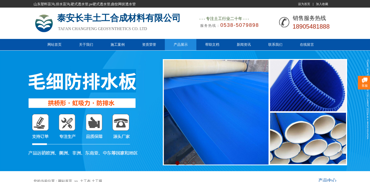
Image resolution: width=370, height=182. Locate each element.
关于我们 (86, 44)
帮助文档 (212, 44)
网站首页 (54, 44)
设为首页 (304, 4)
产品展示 (181, 44)
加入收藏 (322, 4)
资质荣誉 (149, 44)
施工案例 (118, 44)
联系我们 (275, 44)
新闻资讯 (244, 44)
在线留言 (307, 44)
